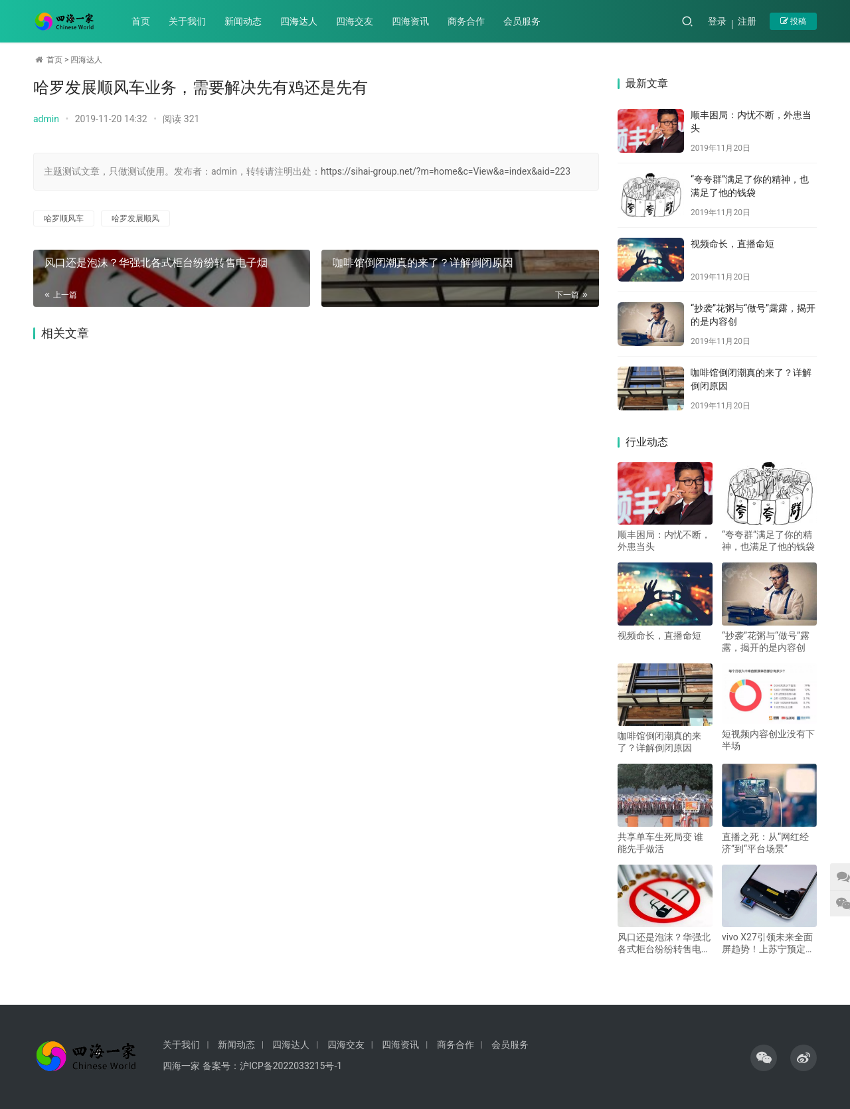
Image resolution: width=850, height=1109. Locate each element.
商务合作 (466, 21)
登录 (717, 21)
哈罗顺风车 (64, 218)
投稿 (793, 21)
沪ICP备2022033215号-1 (291, 1066)
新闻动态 (243, 21)
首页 (141, 21)
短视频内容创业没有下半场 (768, 739)
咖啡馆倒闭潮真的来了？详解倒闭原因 (419, 262)
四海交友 (355, 21)
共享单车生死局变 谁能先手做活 (660, 842)
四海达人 (299, 21)
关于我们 (188, 21)
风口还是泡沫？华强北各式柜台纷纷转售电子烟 (155, 262)
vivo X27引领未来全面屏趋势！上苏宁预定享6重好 (768, 943)
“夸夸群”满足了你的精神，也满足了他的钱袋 (768, 540)
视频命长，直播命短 (732, 243)
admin (46, 119)
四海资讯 (411, 21)
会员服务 (522, 21)
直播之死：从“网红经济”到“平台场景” (765, 842)
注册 (747, 21)
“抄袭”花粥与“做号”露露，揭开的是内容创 (765, 641)
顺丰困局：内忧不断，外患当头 (664, 540)
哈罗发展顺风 (135, 218)
